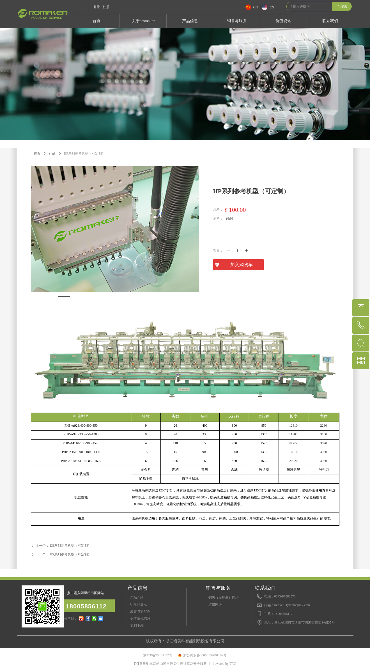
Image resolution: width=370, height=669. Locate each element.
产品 (52, 153)
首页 (37, 153)
